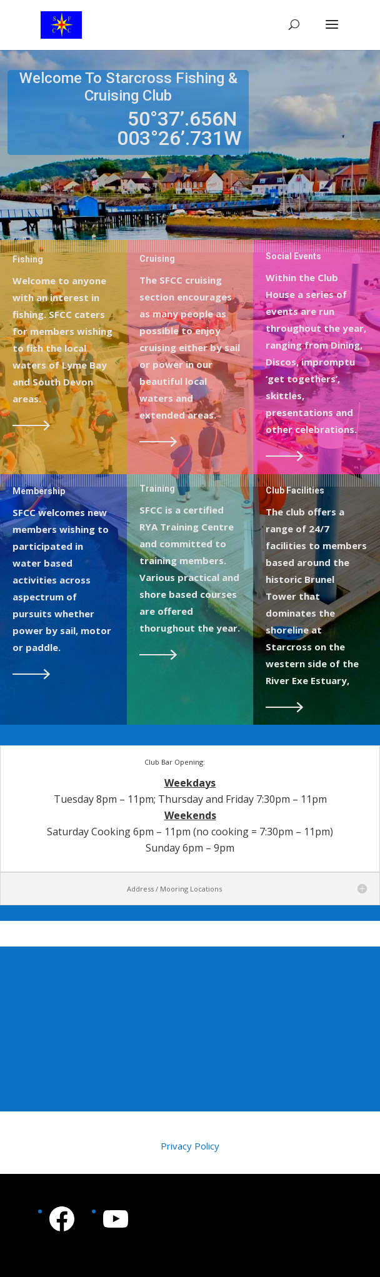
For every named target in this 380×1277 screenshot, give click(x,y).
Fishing (27, 259)
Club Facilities (295, 490)
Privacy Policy (190, 1146)
